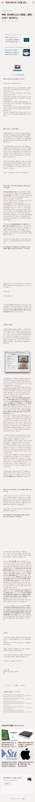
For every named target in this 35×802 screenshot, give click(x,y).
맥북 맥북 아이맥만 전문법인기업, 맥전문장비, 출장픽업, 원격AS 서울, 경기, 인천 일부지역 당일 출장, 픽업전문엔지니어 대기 (12, 53)
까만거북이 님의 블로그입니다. (10, 780)
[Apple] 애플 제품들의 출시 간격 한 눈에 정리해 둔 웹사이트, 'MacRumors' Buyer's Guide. (13, 712)
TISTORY (18, 798)
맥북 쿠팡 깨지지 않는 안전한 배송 (12, 37)
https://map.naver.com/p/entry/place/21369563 (15, 47)
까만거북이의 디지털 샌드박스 (17, 2)
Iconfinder (21, 74)
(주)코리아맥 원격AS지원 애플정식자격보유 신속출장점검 (12, 50)
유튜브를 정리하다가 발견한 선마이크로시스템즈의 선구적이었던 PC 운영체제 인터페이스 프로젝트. (14, 703)
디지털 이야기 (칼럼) (7, 691)
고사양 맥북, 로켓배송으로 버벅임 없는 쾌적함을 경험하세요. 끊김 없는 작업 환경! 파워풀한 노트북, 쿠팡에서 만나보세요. (12, 41)
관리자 (23, 798)
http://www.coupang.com (11, 34)
